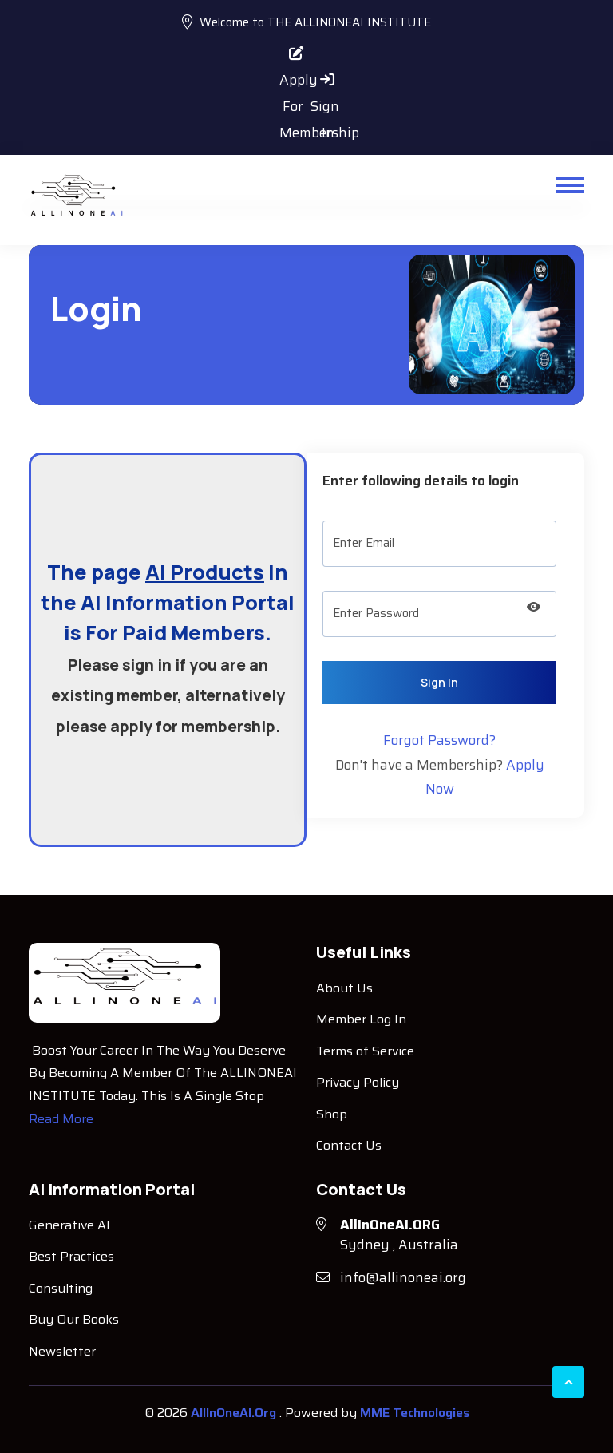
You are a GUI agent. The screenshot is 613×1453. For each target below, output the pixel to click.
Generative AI (69, 1225)
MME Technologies (414, 1413)
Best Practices (71, 1256)
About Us (344, 988)
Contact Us (349, 1145)
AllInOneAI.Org (235, 1413)
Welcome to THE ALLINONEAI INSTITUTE (306, 22)
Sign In (322, 81)
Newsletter (62, 1351)
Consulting (61, 1288)
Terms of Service (365, 1051)
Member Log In (361, 1019)
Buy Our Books (74, 1319)
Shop (331, 1114)
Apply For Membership (291, 55)
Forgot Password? (439, 740)
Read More (61, 1119)
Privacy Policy (357, 1082)
